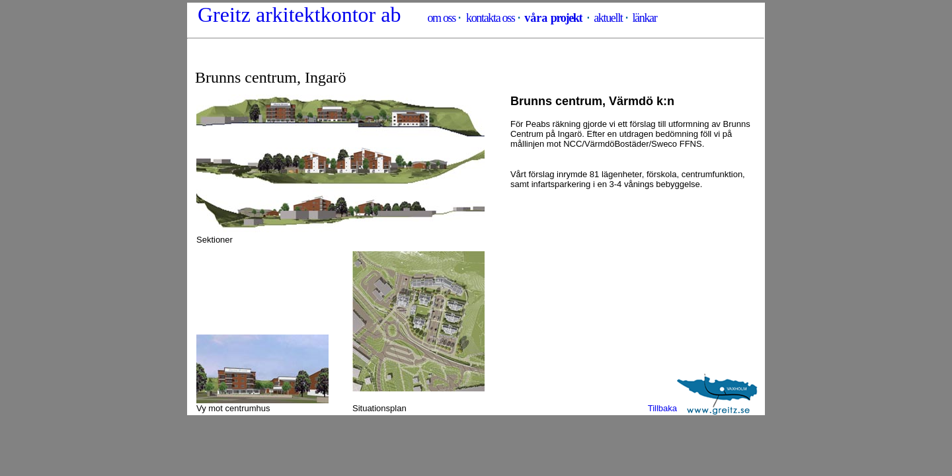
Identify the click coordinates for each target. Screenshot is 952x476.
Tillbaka (662, 408)
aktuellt (608, 17)
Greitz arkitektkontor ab (299, 14)
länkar (644, 17)
